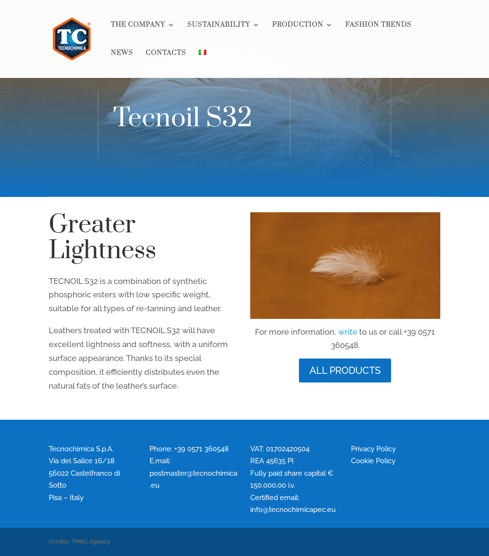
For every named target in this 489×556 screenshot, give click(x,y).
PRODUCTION (297, 25)
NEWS (122, 53)
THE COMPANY (138, 25)
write (347, 332)
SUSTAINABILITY (218, 25)
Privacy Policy (373, 449)
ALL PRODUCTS (345, 370)
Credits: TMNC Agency (79, 541)
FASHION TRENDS (378, 25)
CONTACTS (166, 53)
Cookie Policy (373, 461)
